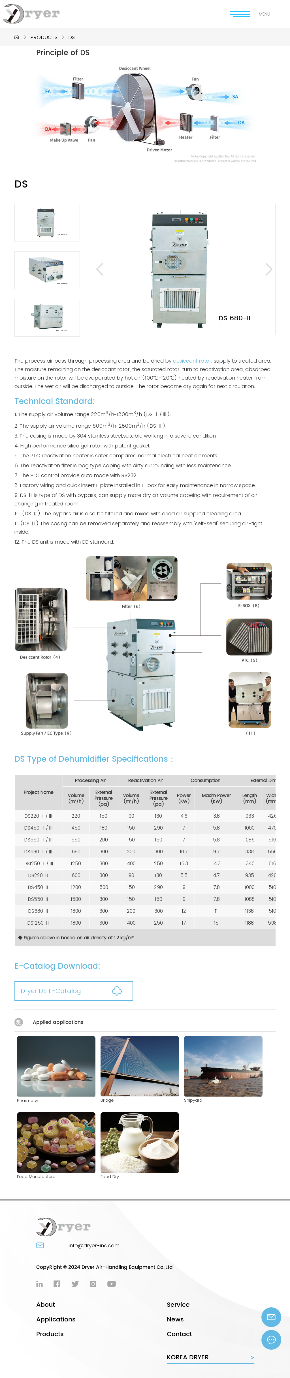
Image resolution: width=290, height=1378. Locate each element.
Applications (56, 1319)
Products (50, 1334)
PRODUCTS (43, 37)
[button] (99, 269)
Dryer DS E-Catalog (51, 991)
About (45, 1305)
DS (71, 37)
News (175, 1319)
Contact (179, 1334)
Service (178, 1305)
